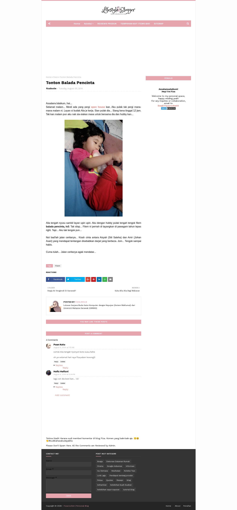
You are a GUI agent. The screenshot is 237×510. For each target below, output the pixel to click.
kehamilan (102, 485)
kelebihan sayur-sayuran (108, 490)
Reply (56, 361)
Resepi (120, 480)
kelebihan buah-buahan (121, 485)
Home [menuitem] (77, 23)
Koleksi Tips (129, 471)
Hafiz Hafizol (61, 371)
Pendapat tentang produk (121, 475)
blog (129, 480)
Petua (99, 480)
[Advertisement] (118, 50)
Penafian (187, 506)
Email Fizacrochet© (168, 105)
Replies (59, 365)
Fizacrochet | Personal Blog (76, 506)
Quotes (109, 480)
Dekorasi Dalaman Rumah (118, 461)
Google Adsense (114, 466)
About (177, 506)
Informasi (130, 466)
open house (98, 107)
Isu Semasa (102, 471)
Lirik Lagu (101, 475)
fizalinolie (51, 88)
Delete (62, 361)
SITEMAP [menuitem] (158, 23)
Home (48, 77)
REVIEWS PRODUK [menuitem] (107, 23)
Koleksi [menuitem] (88, 23)
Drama (100, 466)
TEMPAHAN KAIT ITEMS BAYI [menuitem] (135, 23)
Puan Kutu (59, 344)
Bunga (100, 461)
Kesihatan (116, 471)
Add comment (62, 395)
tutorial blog (128, 490)
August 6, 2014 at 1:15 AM (64, 348)
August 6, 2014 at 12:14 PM (64, 374)
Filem (55, 77)
